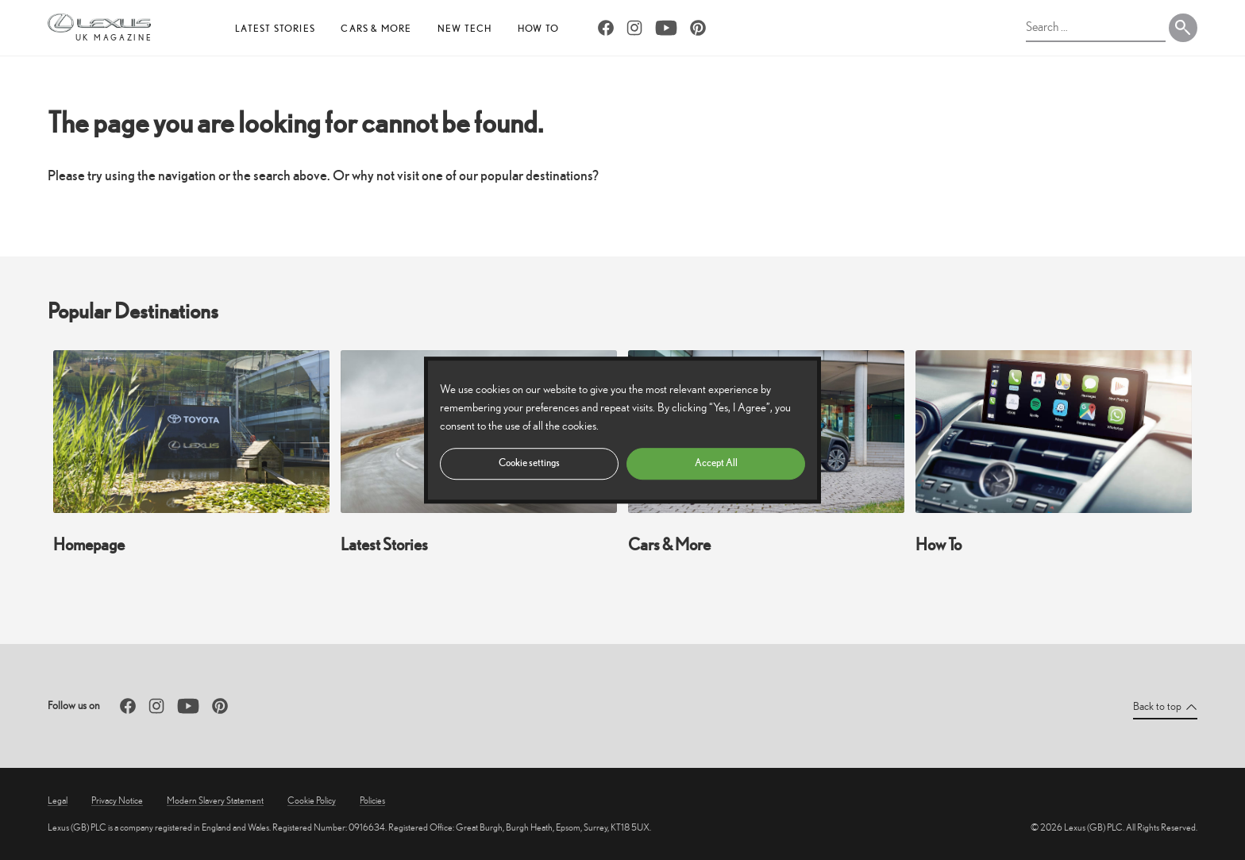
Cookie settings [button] (529, 462)
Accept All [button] (716, 462)
